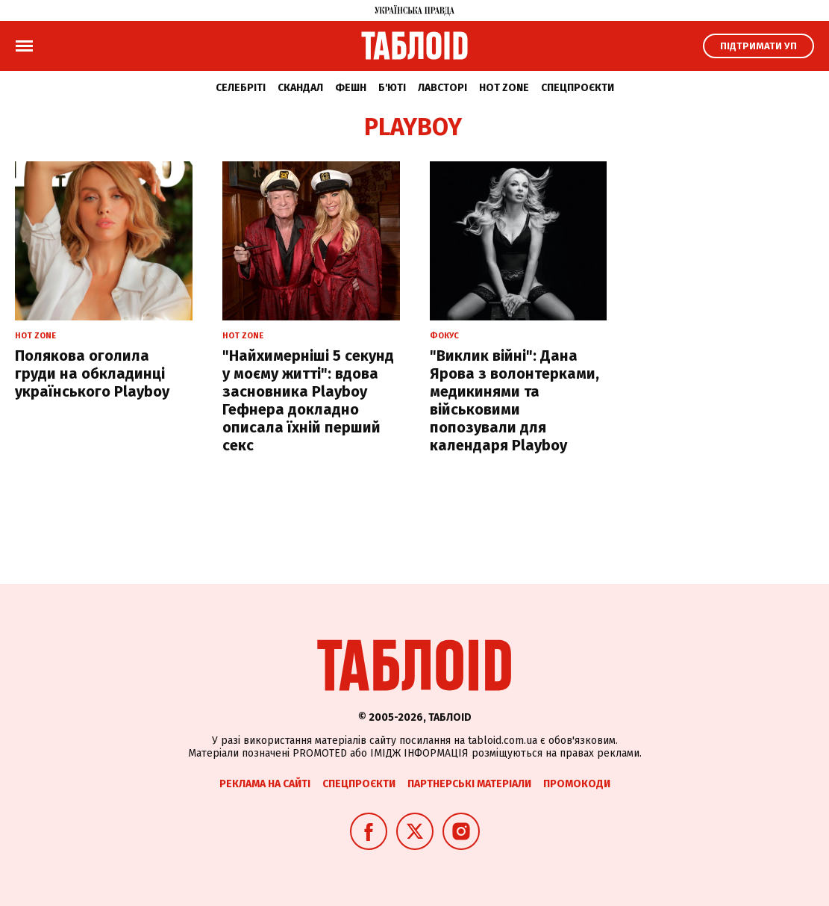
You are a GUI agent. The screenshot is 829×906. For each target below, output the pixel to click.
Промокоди (576, 784)
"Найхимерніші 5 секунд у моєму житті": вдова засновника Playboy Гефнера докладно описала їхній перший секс (308, 400)
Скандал (300, 87)
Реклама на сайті (264, 784)
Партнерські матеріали (469, 784)
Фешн (350, 87)
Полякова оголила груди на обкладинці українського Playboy (92, 373)
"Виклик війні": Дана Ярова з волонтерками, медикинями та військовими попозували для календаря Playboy (514, 400)
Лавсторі (442, 87)
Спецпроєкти (577, 87)
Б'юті (392, 87)
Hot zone (504, 87)
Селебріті (241, 87)
